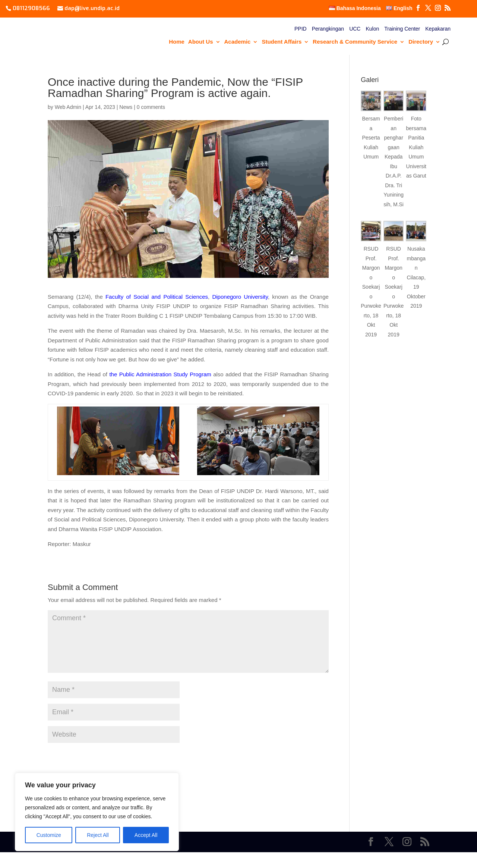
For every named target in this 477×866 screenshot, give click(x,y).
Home (176, 42)
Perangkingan (328, 29)
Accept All (146, 835)
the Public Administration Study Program (160, 374)
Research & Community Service (355, 42)
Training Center (402, 29)
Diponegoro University (240, 297)
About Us (200, 42)
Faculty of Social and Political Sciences (156, 297)
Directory (420, 42)
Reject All (97, 835)
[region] (97, 812)
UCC (354, 29)
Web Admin (68, 107)
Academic (237, 42)
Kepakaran (438, 29)
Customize (49, 835)
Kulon (372, 29)
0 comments (151, 107)
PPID (300, 29)
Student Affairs (281, 42)
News (125, 107)
